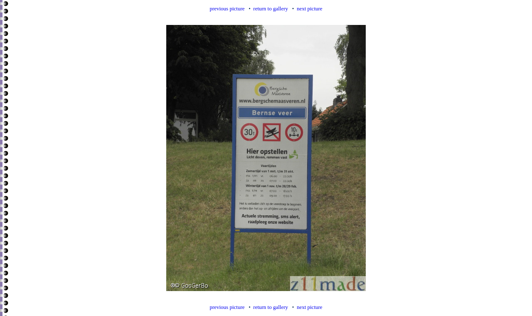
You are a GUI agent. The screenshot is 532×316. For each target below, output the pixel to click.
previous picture (226, 8)
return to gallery (270, 8)
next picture (310, 8)
